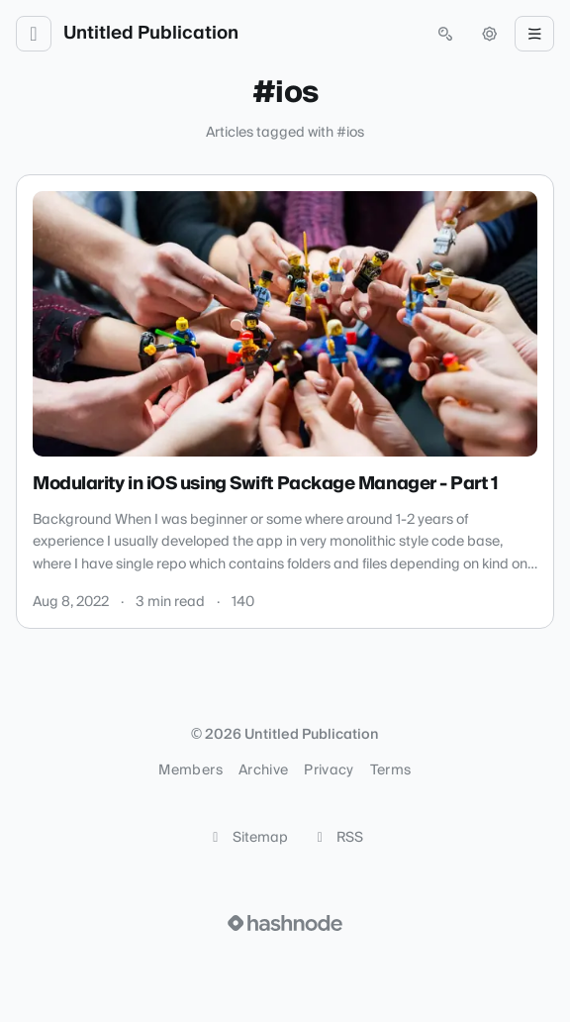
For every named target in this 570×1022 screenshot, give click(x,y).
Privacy (328, 770)
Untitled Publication (150, 34)
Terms (391, 770)
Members (190, 770)
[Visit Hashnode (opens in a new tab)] (285, 923)
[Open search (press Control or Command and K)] (445, 33)
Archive (263, 770)
